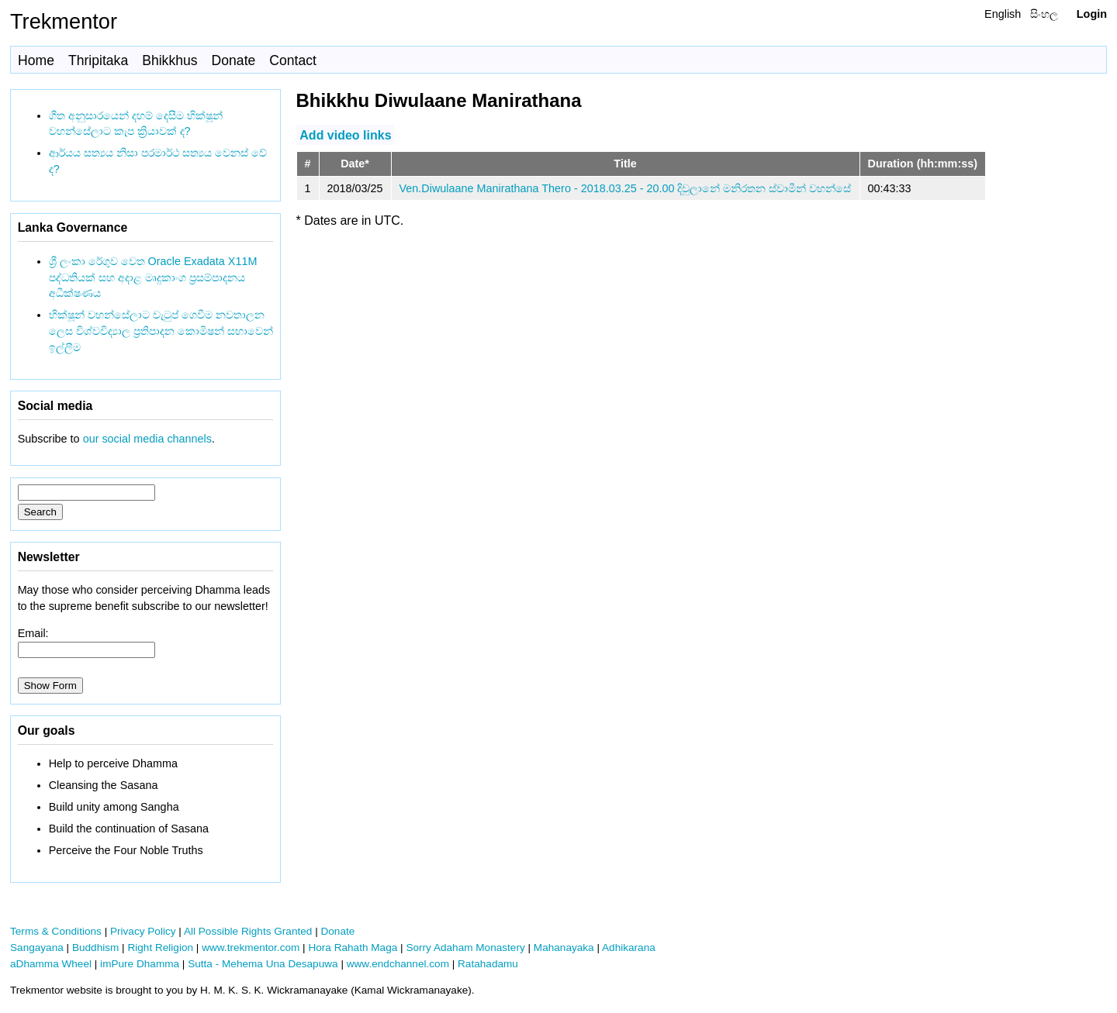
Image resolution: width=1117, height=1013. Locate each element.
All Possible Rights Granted (248, 931)
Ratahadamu (488, 964)
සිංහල (1044, 14)
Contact (292, 60)
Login (1092, 14)
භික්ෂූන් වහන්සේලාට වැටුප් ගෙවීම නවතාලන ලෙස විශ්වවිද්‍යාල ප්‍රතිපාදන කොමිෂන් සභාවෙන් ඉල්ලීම (161, 330)
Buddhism (95, 947)
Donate (234, 60)
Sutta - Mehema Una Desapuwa (262, 964)
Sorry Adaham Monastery (465, 947)
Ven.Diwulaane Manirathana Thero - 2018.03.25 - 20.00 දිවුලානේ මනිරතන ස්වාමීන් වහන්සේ (625, 188)
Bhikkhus (169, 60)
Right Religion (160, 947)
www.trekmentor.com (250, 947)
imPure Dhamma (139, 964)
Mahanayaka (564, 947)
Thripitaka (98, 60)
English (1002, 14)
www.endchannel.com (398, 964)
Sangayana (37, 947)
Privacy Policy (143, 931)
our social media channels (147, 438)
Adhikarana (628, 947)
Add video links (345, 134)
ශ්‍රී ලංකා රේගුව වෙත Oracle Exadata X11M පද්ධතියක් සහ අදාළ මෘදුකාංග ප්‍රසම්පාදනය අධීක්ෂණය (153, 277)
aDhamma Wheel (51, 964)
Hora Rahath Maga (352, 947)
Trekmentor (63, 21)
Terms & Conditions (56, 931)
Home (36, 60)
